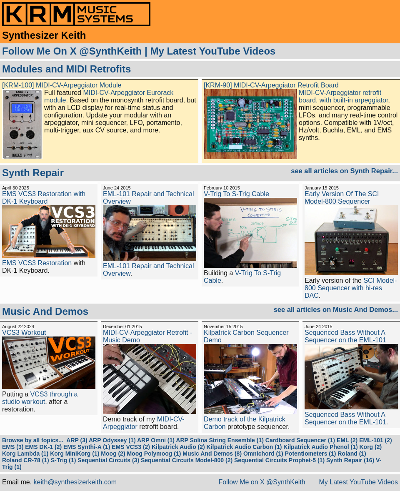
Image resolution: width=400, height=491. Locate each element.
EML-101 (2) (375, 440)
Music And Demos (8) (212, 453)
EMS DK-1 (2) (43, 447)
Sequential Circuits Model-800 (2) (186, 460)
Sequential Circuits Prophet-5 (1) (279, 460)
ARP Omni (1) (156, 440)
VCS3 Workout (24, 332)
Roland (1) (352, 453)
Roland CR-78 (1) (25, 460)
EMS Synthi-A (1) (86, 447)
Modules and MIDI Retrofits (66, 69)
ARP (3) (76, 440)
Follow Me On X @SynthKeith (72, 51)
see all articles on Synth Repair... (344, 170)
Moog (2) (113, 453)
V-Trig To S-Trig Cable (236, 193)
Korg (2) (371, 447)
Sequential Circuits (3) (108, 460)
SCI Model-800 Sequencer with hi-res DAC (351, 288)
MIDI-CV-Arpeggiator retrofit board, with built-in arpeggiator (343, 96)
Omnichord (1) (263, 453)
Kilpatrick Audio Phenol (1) (320, 447)
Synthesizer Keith (44, 35)
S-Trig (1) (63, 460)
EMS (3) (12, 447)
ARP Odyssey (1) (112, 440)
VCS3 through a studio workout (40, 398)
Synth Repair (33, 172)
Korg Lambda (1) (25, 453)
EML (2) (347, 440)
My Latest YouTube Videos (212, 51)
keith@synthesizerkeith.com (75, 482)
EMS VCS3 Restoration (37, 263)
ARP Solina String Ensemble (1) (220, 440)
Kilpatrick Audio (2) (178, 447)
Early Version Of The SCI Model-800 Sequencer (342, 197)
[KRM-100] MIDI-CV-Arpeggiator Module (61, 85)
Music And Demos (45, 311)
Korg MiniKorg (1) (74, 453)
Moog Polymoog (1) (154, 453)
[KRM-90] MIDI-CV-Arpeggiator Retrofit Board (271, 85)
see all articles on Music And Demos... (336, 309)
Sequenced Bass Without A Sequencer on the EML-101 (345, 336)
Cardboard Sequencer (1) (300, 440)
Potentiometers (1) (310, 453)
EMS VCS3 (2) (131, 447)
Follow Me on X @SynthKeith (261, 482)
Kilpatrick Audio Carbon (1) (244, 447)
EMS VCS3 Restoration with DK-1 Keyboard (43, 197)
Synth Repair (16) (350, 460)
